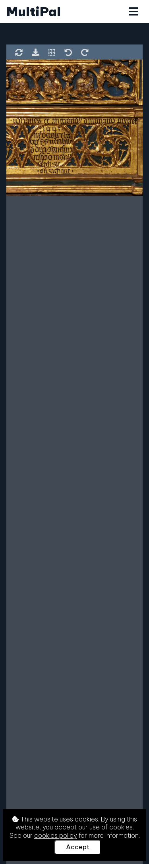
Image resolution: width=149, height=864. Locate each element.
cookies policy (55, 835)
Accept (77, 847)
